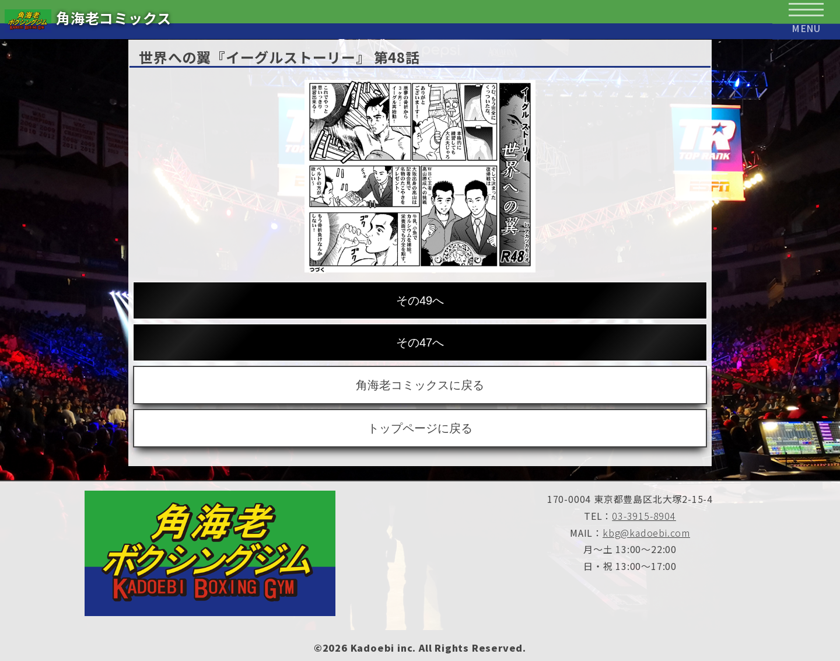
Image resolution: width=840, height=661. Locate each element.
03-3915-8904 (644, 516)
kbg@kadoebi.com (646, 533)
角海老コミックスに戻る (420, 385)
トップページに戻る (420, 428)
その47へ (420, 342)
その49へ (420, 300)
